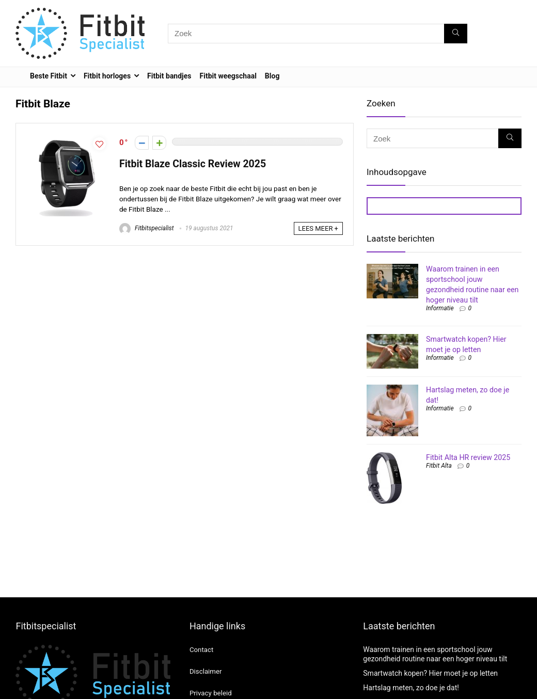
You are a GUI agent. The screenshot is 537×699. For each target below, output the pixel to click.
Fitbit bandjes (169, 76)
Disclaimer (205, 671)
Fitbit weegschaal (228, 76)
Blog (272, 76)
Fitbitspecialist (146, 228)
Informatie (440, 308)
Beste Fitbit (48, 76)
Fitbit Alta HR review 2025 (468, 457)
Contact (201, 650)
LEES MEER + (318, 228)
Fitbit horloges (107, 76)
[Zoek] (455, 33)
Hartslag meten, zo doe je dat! (411, 688)
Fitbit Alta (439, 465)
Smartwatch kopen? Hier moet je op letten (430, 673)
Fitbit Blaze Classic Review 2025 (192, 164)
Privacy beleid (210, 693)
